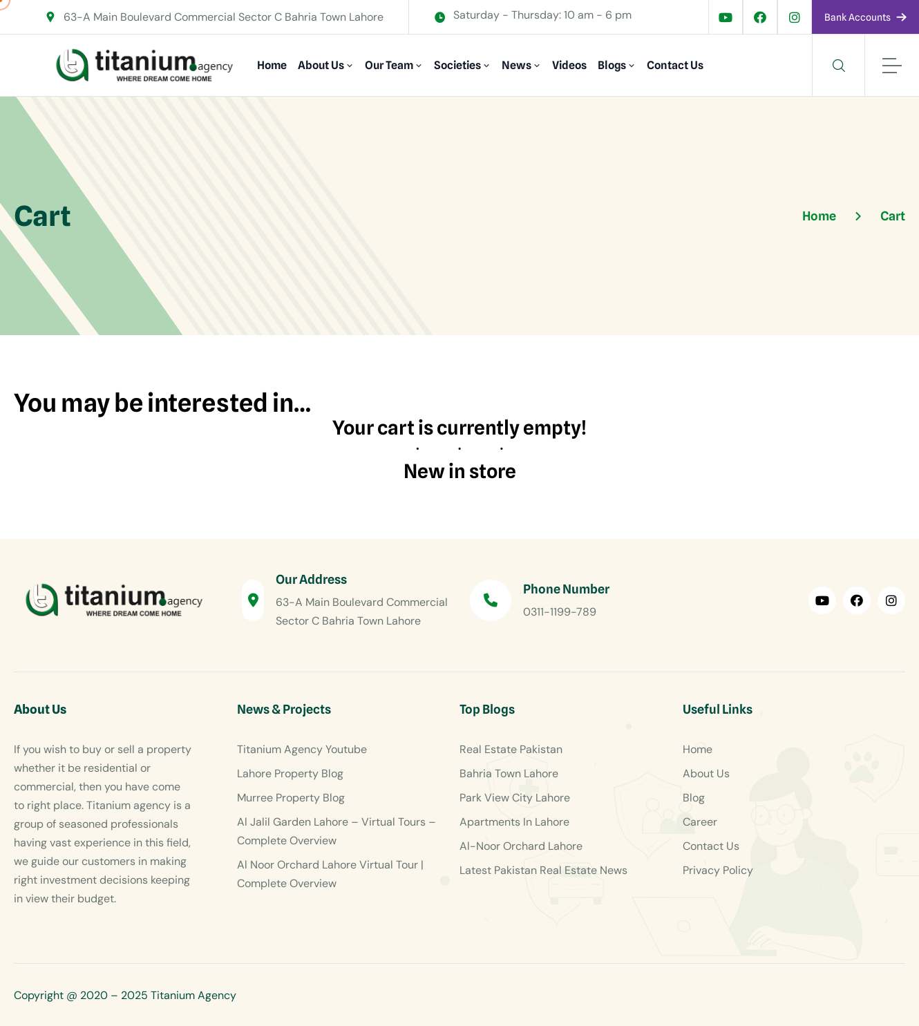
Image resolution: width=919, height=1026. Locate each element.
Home (272, 65)
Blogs (612, 65)
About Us (321, 65)
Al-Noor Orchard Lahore (521, 846)
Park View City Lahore (515, 797)
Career (700, 822)
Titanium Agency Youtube (302, 749)
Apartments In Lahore (514, 822)
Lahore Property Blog (290, 773)
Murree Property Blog (291, 797)
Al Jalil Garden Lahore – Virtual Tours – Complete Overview (336, 831)
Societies (457, 65)
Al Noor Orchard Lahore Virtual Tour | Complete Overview (330, 874)
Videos (569, 65)
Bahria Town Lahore (509, 773)
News (516, 65)
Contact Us (675, 65)
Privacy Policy (718, 870)
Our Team (389, 65)
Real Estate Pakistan (511, 749)
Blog (694, 797)
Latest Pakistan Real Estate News (543, 870)
